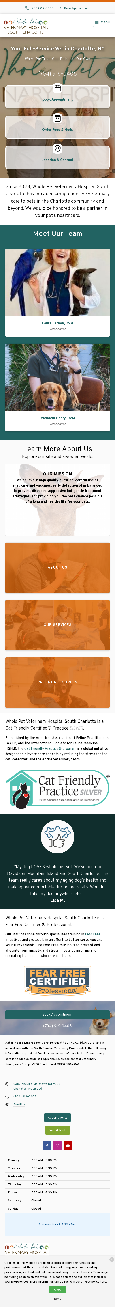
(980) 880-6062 (68, 1064)
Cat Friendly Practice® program (50, 749)
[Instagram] (57, 1145)
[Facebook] (47, 1145)
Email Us (19, 1104)
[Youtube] (68, 1145)
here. (103, 1282)
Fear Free (92, 934)
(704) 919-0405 (57, 74)
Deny (57, 1299)
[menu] (102, 22)
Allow (57, 1290)
